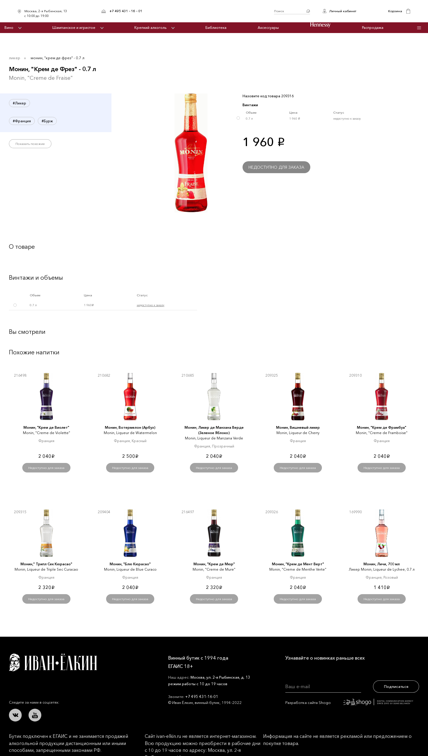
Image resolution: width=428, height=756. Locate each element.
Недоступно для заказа (276, 167)
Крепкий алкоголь (150, 27)
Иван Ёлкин (53, 662)
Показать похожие (30, 144)
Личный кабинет (342, 11)
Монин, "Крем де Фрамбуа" (381, 427)
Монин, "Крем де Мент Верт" (298, 564)
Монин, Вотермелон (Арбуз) (130, 427)
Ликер (14, 57)
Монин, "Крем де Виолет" (46, 427)
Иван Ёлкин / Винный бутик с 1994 (208, 11)
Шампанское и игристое (73, 27)
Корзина (395, 11)
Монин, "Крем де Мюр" (214, 564)
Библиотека (215, 27)
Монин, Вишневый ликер (298, 427)
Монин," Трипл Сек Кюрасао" (46, 564)
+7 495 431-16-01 (201, 696)
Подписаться (396, 686)
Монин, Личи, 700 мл (382, 564)
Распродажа (372, 27)
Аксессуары (268, 27)
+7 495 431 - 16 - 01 (125, 11)
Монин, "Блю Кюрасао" (130, 564)
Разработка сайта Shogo (349, 702)
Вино (8, 27)
